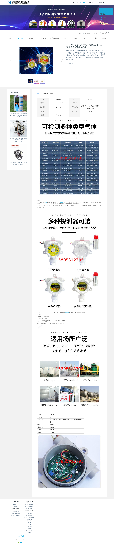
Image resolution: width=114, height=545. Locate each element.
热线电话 (85, 505)
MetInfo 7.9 (54, 537)
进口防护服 (65, 520)
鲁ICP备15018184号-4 (70, 531)
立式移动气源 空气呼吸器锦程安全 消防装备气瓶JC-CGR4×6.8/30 (18, 142)
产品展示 (83, 2)
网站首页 (75, 2)
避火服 (65, 516)
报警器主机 (16, 509)
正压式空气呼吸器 (49, 509)
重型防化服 (65, 507)
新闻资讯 (92, 2)
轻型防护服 (65, 509)
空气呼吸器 (42, 38)
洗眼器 (65, 38)
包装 (55, 96)
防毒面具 (74, 38)
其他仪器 (12, 40)
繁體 (57, 541)
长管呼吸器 (49, 507)
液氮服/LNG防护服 (65, 511)
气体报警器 (19, 38)
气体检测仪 (31, 38)
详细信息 (39, 96)
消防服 (65, 518)
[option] (36, 63)
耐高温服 (65, 513)
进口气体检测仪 (32, 511)
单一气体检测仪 (32, 509)
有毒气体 (67, 315)
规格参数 (47, 96)
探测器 (45, 205)
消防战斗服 (65, 524)
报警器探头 (16, 507)
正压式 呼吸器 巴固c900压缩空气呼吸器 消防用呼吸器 (18, 165)
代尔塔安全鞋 (86, 38)
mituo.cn (67, 537)
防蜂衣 (65, 526)
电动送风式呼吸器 (49, 511)
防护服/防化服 (54, 38)
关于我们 (101, 2)
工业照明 (96, 38)
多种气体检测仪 (32, 507)
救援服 (65, 522)
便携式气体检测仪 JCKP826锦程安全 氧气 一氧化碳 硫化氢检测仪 (18, 117)
